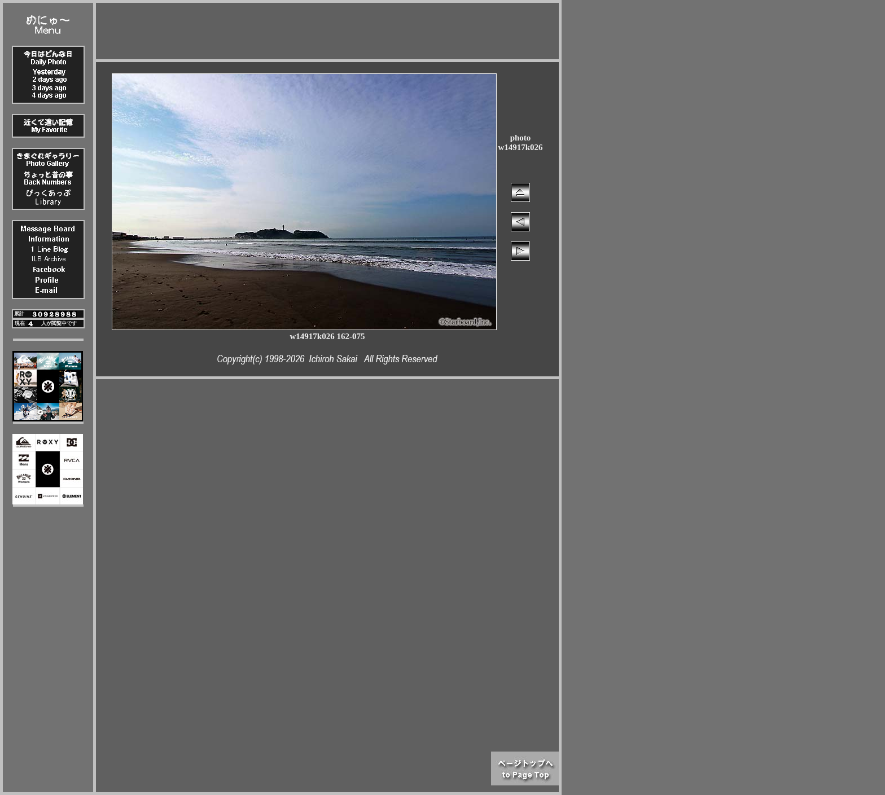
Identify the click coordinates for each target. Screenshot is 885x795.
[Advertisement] (327, 28)
